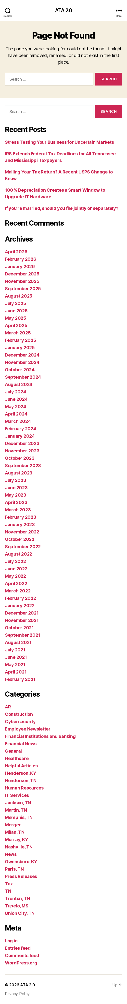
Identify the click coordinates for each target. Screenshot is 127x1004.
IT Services (17, 795)
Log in (11, 940)
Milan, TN (15, 832)
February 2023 (20, 517)
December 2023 (22, 443)
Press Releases (21, 876)
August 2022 (18, 554)
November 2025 (22, 281)
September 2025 (23, 288)
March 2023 (18, 509)
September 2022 (23, 546)
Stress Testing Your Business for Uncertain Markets (59, 142)
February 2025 (20, 340)
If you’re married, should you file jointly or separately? (61, 208)
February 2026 (20, 259)
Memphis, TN (19, 817)
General (13, 751)
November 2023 (22, 450)
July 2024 (15, 391)
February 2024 (20, 428)
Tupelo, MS (16, 905)
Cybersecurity (20, 721)
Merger (13, 824)
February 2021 (20, 679)
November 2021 (22, 620)
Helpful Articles (21, 765)
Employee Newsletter (28, 728)
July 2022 (15, 561)
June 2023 (16, 487)
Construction (19, 714)
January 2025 (20, 347)
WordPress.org (21, 962)
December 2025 (22, 273)
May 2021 (15, 664)
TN (8, 891)
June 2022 (16, 568)
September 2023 (23, 465)
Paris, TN (14, 869)
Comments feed (22, 955)
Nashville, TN (19, 846)
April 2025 (16, 325)
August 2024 (18, 384)
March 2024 (18, 421)
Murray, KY (16, 839)
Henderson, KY (20, 773)
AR (8, 706)
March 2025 (18, 332)
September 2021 (22, 635)
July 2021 (15, 649)
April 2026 (16, 251)
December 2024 (22, 355)
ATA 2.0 (63, 10)
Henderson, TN (21, 780)
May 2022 (15, 576)
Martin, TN (16, 810)
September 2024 (23, 377)
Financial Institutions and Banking (40, 736)
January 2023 (20, 524)
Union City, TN (20, 913)
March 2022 (17, 590)
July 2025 (15, 303)
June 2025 (16, 310)
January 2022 (20, 605)
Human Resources (24, 787)
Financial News (21, 743)
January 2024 (20, 436)
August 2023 (18, 472)
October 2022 (19, 539)
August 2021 (18, 642)
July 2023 (15, 480)
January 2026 (20, 266)
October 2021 (19, 627)
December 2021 (22, 613)
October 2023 (20, 458)
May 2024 (15, 406)
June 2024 (16, 399)
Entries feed (18, 948)
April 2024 (16, 413)
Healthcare (16, 758)
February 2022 (20, 598)
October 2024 (20, 369)
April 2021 (15, 671)
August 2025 (18, 296)
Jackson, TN (18, 802)
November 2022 (22, 531)
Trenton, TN (17, 898)
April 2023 (16, 502)
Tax (9, 883)
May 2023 (15, 495)
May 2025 (15, 318)
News (11, 854)
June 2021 (16, 657)
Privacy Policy (17, 993)
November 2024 (22, 362)
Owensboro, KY (21, 861)
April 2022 (16, 583)
